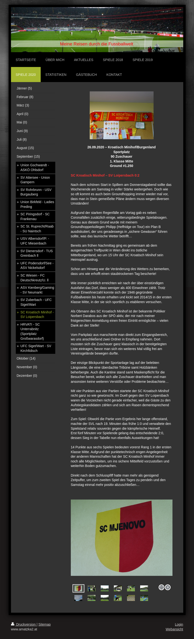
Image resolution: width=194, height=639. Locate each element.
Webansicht (174, 629)
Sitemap (45, 624)
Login (179, 624)
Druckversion (24, 624)
